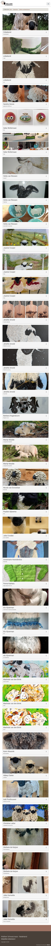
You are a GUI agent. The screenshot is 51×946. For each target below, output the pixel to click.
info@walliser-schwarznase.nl (8, 939)
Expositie (15, 9)
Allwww (48, 944)
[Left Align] (46, 32)
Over (11, 9)
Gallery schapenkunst (24, 9)
